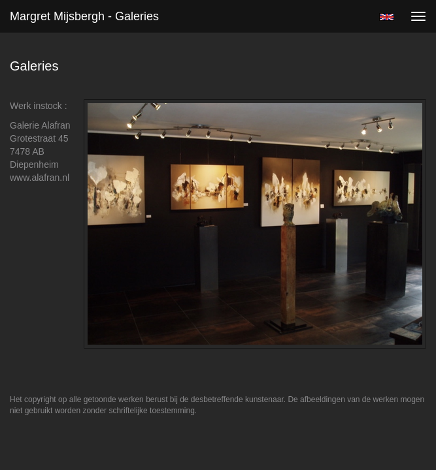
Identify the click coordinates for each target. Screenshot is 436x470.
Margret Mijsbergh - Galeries (84, 16)
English (386, 17)
